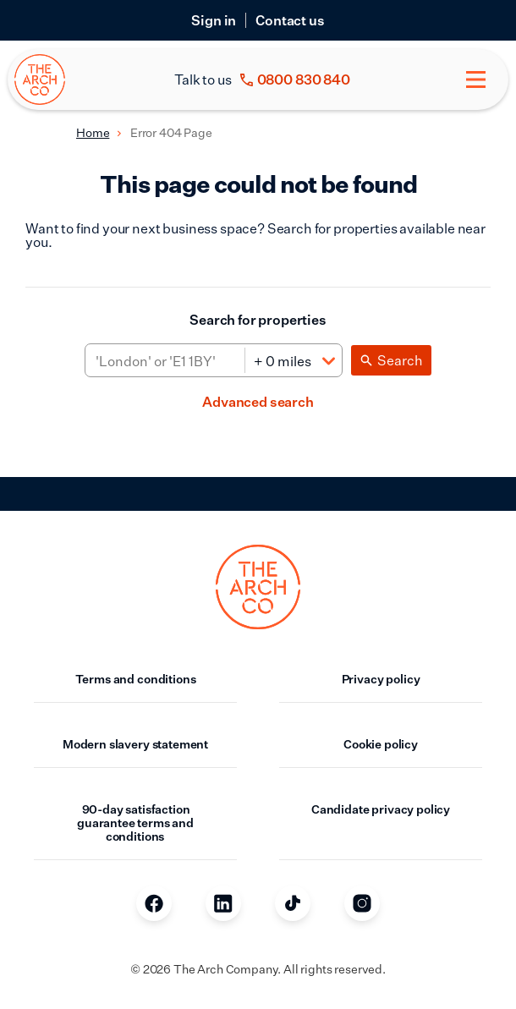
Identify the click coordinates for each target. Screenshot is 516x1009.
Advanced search (258, 401)
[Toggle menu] (476, 79)
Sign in (213, 20)
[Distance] (293, 361)
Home (92, 132)
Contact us (289, 20)
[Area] (164, 361)
